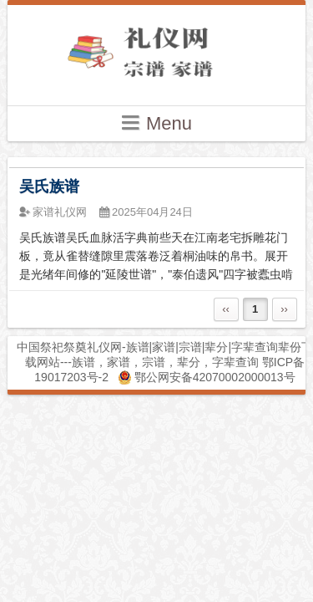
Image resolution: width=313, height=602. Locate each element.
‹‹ (226, 309)
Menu (156, 122)
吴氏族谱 (49, 186)
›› (284, 309)
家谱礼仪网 (60, 212)
